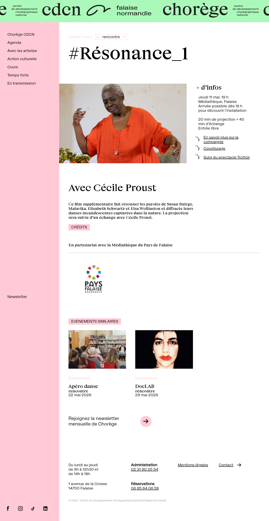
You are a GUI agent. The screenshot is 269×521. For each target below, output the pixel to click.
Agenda (14, 43)
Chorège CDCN (20, 34)
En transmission (21, 83)
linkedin (45, 508)
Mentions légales (193, 465)
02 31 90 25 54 (144, 469)
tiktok (33, 508)
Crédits (79, 227)
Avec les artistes (22, 51)
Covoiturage (214, 148)
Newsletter (17, 297)
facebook (8, 508)
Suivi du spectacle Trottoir (227, 157)
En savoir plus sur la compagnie (221, 140)
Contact (226, 465)
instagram (20, 508)
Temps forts (18, 75)
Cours (12, 67)
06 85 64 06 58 (145, 488)
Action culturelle (22, 59)
